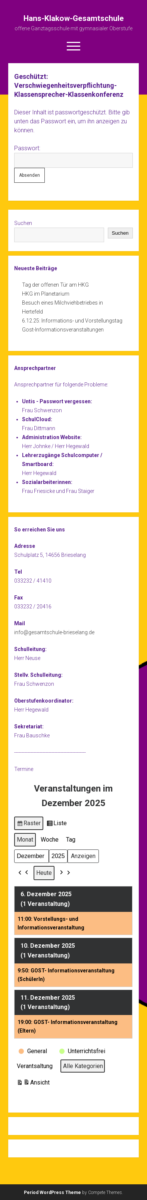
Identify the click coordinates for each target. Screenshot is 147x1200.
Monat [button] (25, 839)
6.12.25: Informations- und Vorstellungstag (72, 321)
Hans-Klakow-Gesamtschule (74, 18)
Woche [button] (50, 839)
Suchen (23, 223)
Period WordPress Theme (52, 1192)
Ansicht (33, 1083)
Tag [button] (70, 839)
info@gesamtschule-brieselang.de (54, 632)
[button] (23, 873)
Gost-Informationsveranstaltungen (63, 330)
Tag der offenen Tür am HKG (55, 285)
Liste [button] (56, 824)
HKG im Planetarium (45, 294)
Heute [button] (44, 872)
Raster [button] (28, 824)
